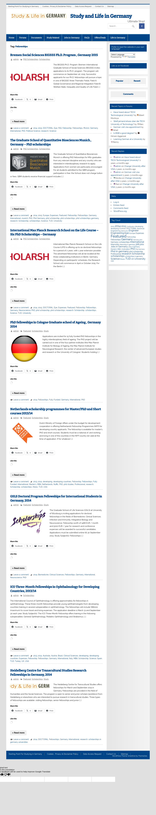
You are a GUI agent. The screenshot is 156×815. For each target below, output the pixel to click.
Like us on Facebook (120, 66)
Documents (36, 38)
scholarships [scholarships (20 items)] (118, 256)
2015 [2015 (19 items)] (123, 226)
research (45, 131)
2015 (40, 128)
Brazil (60, 656)
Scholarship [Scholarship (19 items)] (138, 253)
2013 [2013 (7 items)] (112, 226)
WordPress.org (120, 211)
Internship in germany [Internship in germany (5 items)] (127, 244)
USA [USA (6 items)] (112, 261)
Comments (128, 94)
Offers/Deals (100, 38)
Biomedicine (43, 575)
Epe (55, 128)
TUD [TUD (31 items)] (128, 258)
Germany (94, 128)
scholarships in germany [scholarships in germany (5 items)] (134, 256)
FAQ (60, 128)
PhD (23, 131)
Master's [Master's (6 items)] (114, 249)
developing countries (62, 481)
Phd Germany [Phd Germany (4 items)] (140, 249)
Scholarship (24, 221)
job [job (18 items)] (137, 244)
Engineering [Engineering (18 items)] (117, 233)
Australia (46, 656)
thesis (35, 487)
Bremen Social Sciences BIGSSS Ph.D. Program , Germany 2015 (54, 55)
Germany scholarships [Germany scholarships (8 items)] (120, 242)
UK (23, 661)
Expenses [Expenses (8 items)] (140, 233)
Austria (54, 656)
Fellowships (78, 128)
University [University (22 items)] (139, 258)
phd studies (69, 484)
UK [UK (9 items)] (132, 259)
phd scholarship (53, 218)
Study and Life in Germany (101, 16)
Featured (63, 215)
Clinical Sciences (56, 575)
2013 (35, 481)
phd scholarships (67, 218)
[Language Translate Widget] (123, 54)
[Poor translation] (7, 775)
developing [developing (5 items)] (139, 226)
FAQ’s (86, 38)
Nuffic (56, 484)
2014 (35, 128)
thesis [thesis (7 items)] (122, 259)
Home (11, 38)
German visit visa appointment (127, 127)
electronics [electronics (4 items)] (124, 231)
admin (16, 59)
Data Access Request (83, 6)
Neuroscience (25, 310)
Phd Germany (39, 218)
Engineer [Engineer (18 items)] (134, 230)
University (58, 221)
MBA (39, 484)
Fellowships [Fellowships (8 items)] (116, 240)
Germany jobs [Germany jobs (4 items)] (137, 240)
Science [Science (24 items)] (115, 258)
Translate (128, 57)
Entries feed (118, 205)
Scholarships (44, 59)
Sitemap (110, 6)
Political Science (33, 131)
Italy (71, 658)
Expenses (54, 215)
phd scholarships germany (87, 218)
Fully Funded (54, 400)
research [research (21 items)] (126, 253)
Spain (99, 658)
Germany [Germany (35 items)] (127, 239)
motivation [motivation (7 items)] (126, 249)
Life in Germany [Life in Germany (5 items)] (134, 247)
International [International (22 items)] (137, 242)
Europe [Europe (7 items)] (132, 233)
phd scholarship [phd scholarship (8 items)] (136, 251)
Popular (119, 81)
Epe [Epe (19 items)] (127, 233)
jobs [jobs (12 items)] (142, 244)
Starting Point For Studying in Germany (23, 6)
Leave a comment (21, 128)
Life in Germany (117, 38)
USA (45, 487)
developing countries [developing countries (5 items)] (118, 229)
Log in (116, 202)
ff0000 (86, 128)
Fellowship (67, 128)
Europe (46, 215)
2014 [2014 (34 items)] (118, 226)
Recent (137, 81)
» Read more (18, 121)
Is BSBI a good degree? (123, 133)
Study (46, 331)
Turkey (18, 661)
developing (47, 481)
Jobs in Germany (72, 38)
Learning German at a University (127, 139)
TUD (51, 221)
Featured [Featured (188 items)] (118, 236)
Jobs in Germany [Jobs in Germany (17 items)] (119, 246)
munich (25, 218)
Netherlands (47, 484)
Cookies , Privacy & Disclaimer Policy (56, 6)
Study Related (53, 38)
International (15, 131)
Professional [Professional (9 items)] (116, 254)
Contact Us (99, 6)
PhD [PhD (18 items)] (133, 249)
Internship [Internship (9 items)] (115, 244)
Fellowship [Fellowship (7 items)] (131, 237)
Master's (32, 484)
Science (52, 131)
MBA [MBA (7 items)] (119, 249)
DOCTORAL (48, 128)
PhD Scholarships (30, 59)
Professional (80, 484)
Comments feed (120, 208)
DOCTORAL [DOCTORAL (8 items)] (131, 228)
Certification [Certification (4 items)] (131, 226)
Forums (22, 38)
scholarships (35, 221)
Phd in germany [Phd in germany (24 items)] (120, 251)
